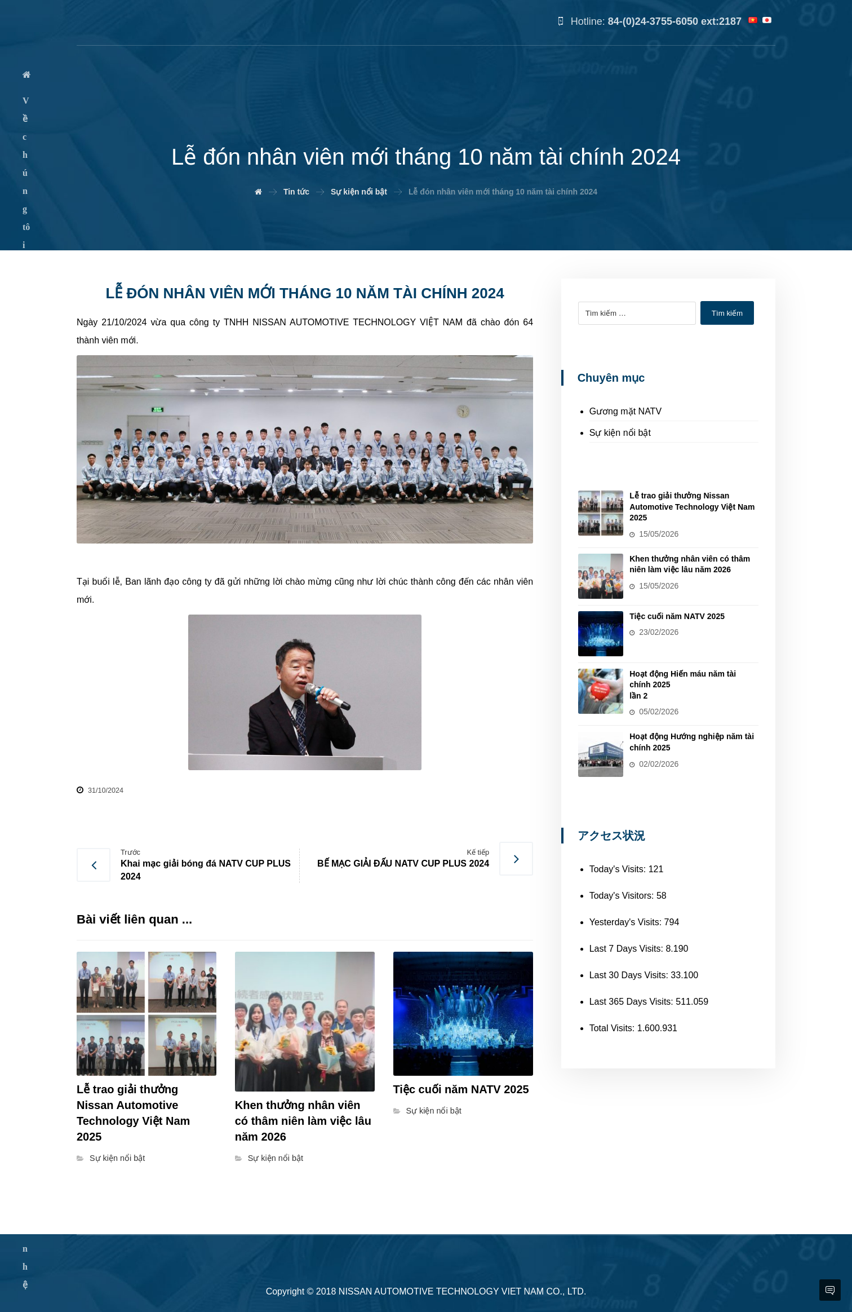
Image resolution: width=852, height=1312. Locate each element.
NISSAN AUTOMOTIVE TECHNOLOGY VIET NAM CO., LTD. (463, 1291)
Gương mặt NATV (625, 411)
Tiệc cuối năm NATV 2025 (679, 615)
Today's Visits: (619, 868)
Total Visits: (613, 1027)
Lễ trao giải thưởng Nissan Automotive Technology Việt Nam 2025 (694, 506)
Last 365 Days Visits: (632, 1000)
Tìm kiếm (727, 313)
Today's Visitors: (622, 894)
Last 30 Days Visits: (630, 974)
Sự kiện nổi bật (117, 1158)
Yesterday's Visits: (626, 921)
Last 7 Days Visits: (627, 947)
